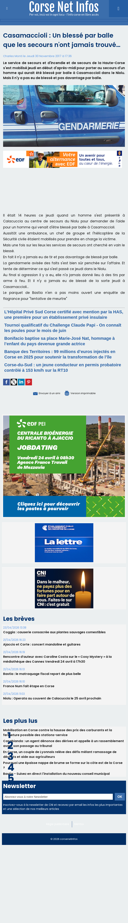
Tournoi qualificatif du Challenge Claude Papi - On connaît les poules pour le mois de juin (59, 333)
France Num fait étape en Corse (28, 697)
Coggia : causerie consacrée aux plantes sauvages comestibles (54, 643)
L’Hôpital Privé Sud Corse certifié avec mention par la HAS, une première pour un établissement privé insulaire (63, 317)
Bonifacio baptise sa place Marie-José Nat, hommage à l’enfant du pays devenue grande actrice (63, 346)
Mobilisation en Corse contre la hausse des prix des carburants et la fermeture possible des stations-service (57, 743)
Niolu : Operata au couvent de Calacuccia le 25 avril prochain (52, 709)
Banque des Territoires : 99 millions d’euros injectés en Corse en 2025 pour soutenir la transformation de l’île (62, 362)
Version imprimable (84, 404)
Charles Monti (13, 56)
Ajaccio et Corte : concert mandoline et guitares (41, 655)
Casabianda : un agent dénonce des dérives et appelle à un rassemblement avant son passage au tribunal (63, 753)
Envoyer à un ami (42, 404)
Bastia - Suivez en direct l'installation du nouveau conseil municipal (56, 784)
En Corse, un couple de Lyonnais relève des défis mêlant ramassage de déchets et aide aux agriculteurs (60, 764)
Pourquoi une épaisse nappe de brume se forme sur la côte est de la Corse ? (63, 775)
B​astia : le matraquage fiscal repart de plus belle (42, 684)
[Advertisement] (64, 886)
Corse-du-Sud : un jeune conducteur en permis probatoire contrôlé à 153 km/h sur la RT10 (56, 378)
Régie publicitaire (58, 835)
